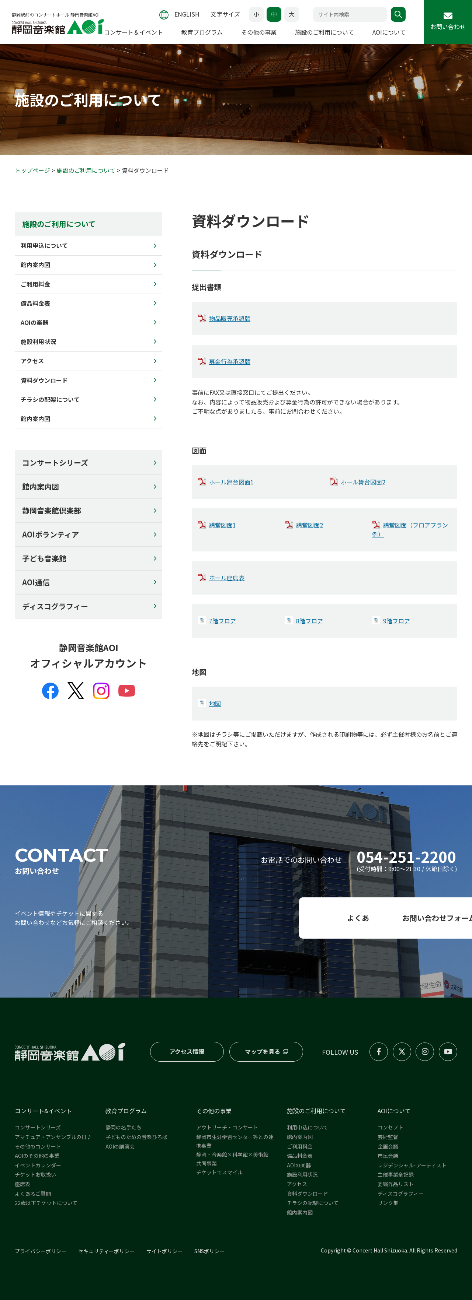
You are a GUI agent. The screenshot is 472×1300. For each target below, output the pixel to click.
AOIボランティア (50, 534)
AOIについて (394, 1110)
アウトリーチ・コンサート (227, 1127)
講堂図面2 (309, 525)
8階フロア (309, 620)
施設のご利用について (85, 170)
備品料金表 (300, 1155)
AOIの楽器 (299, 1165)
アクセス (297, 1184)
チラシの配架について (313, 1202)
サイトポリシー (164, 1251)
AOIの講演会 (120, 1146)
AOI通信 (36, 582)
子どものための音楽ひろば (136, 1136)
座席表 (22, 1184)
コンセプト (390, 1127)
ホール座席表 (226, 577)
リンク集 (388, 1202)
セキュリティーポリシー (106, 1251)
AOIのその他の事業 (37, 1155)
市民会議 (388, 1155)
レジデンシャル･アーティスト (412, 1165)
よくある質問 (236, 918)
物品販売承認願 (229, 318)
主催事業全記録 (396, 1174)
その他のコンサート (38, 1146)
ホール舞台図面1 (231, 481)
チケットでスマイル (219, 1172)
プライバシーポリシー (40, 1251)
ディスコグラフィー (55, 606)
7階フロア (222, 620)
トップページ (32, 170)
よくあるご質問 (33, 1193)
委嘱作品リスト (396, 1184)
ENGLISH (186, 9)
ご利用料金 (300, 1146)
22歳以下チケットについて (46, 1202)
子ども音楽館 (44, 558)
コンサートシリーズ (55, 462)
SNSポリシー (209, 1251)
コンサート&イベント (43, 1110)
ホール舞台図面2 (363, 481)
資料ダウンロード (307, 1193)
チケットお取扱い (35, 1174)
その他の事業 (214, 1110)
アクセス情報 (186, 1051)
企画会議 (388, 1146)
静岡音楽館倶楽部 (51, 510)
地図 (215, 703)
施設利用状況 (302, 1174)
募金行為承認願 (229, 361)
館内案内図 (40, 486)
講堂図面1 (222, 525)
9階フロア (396, 620)
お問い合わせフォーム (387, 918)
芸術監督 (388, 1136)
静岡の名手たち (123, 1127)
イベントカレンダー (38, 1165)
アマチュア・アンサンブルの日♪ (53, 1136)
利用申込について (307, 1127)
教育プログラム (126, 1110)
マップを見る (262, 1051)
